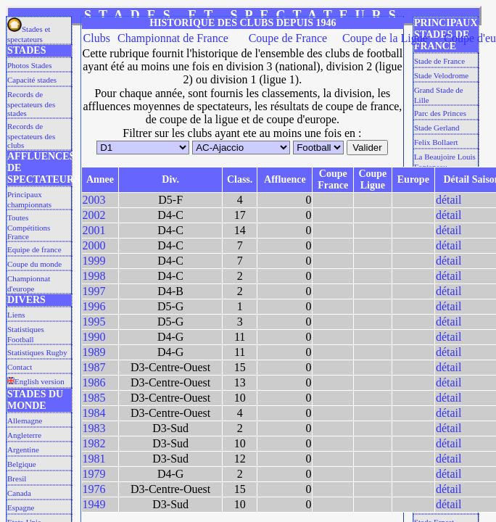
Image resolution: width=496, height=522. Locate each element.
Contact (19, 366)
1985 (94, 398)
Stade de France (439, 61)
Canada (19, 493)
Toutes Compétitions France (28, 227)
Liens (16, 314)
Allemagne (24, 420)
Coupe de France (288, 38)
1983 (94, 428)
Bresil (16, 478)
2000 (94, 245)
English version (36, 381)
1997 (94, 291)
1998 (94, 276)
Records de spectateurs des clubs (31, 135)
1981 (94, 458)
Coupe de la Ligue (385, 38)
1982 (94, 443)
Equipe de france (34, 249)
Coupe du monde (34, 264)
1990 (94, 337)
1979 (94, 474)
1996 (94, 306)
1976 (94, 489)
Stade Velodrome (441, 75)
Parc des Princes (440, 113)
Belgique (21, 464)
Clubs (96, 38)
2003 (94, 200)
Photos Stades (29, 65)
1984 (94, 413)
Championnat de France (172, 38)
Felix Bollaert (436, 142)
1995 (94, 321)
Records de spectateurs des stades (31, 103)
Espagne (20, 507)
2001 (94, 230)
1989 (94, 352)
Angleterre (24, 435)
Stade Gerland (437, 127)
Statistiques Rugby (37, 352)
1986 (94, 382)
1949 (94, 504)
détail (449, 200)
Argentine (23, 449)
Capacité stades (32, 79)
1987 (94, 367)
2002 (94, 215)
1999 (94, 260)
